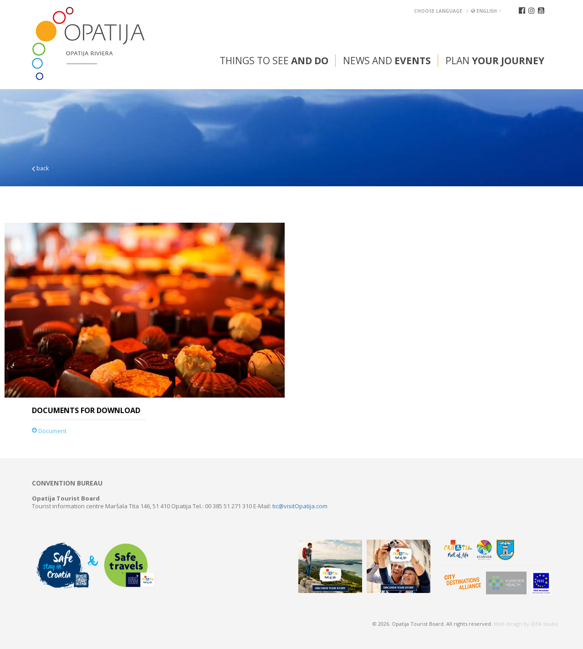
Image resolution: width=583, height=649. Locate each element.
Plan (494, 60)
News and (387, 60)
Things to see (274, 60)
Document (49, 431)
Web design (508, 623)
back (40, 168)
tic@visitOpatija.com (299, 506)
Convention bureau (67, 483)
